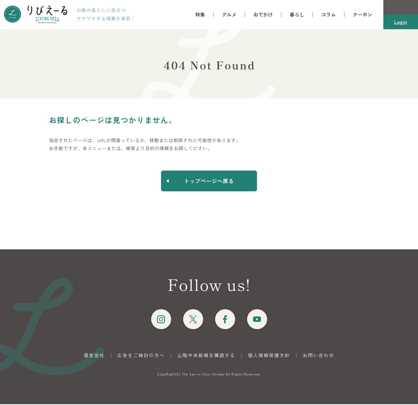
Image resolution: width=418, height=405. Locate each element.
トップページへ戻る (209, 181)
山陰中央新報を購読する (206, 356)
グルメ (229, 15)
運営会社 (94, 356)
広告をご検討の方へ (141, 356)
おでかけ (263, 15)
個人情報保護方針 (269, 356)
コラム (328, 15)
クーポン (362, 15)
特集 (200, 15)
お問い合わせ (318, 356)
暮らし (297, 15)
